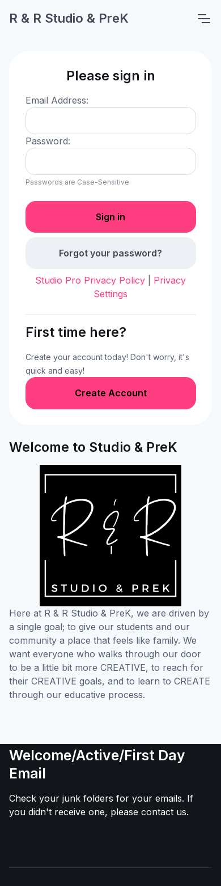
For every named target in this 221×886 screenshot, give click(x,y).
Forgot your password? (110, 253)
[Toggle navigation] (203, 18)
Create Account (111, 393)
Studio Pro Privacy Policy (90, 280)
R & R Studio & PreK (69, 18)
